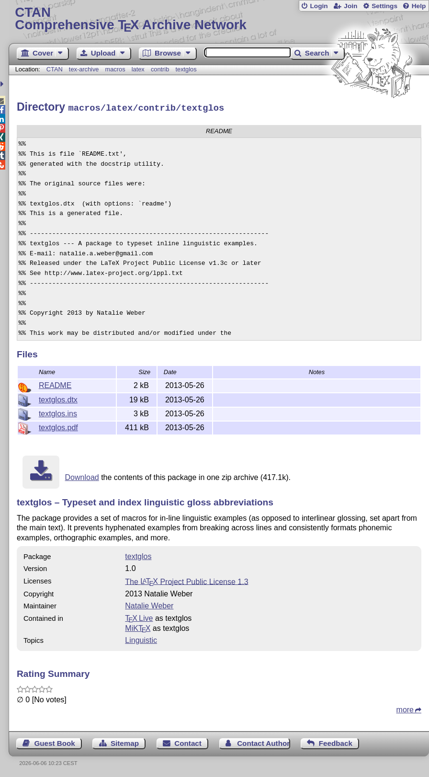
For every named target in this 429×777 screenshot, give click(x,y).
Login (318, 6)
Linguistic (141, 639)
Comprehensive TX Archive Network (218, 19)
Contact (188, 742)
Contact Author (263, 742)
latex (138, 69)
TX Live (139, 617)
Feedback (335, 742)
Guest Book (54, 742)
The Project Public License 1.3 (186, 580)
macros (115, 69)
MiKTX (137, 627)
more (405, 708)
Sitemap (125, 742)
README (55, 384)
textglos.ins (58, 412)
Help (419, 6)
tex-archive (84, 69)
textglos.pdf (58, 426)
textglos (185, 69)
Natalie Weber (149, 604)
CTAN (54, 69)
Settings (384, 6)
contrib (160, 69)
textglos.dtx (58, 398)
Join (350, 6)
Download (82, 476)
